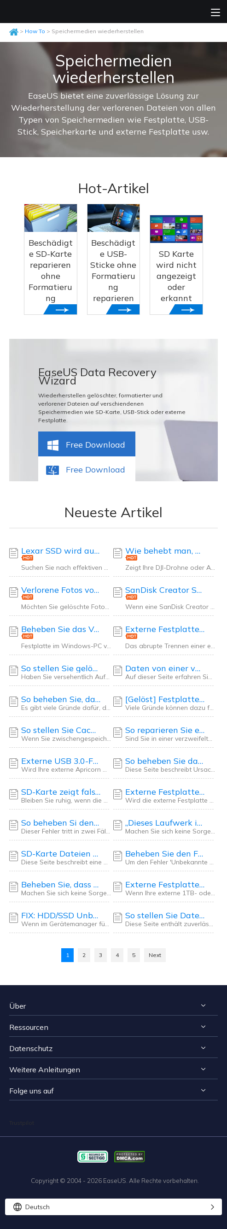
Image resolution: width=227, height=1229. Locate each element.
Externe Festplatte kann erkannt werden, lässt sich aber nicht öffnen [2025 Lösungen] (165, 792)
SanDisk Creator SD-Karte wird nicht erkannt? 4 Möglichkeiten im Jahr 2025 (165, 590)
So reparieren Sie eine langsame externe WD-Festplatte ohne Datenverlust (165, 730)
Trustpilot (21, 1122)
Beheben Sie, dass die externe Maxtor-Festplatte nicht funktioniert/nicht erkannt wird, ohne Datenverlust (61, 884)
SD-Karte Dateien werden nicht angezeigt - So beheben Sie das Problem (61, 854)
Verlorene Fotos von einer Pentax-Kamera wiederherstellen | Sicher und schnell (61, 590)
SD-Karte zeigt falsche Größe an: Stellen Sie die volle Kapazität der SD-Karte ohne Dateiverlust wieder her (61, 792)
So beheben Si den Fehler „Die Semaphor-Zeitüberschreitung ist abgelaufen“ (61, 823)
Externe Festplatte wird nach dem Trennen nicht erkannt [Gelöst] (165, 629)
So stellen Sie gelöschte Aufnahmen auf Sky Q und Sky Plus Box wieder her (61, 668)
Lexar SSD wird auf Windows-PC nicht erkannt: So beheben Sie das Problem (61, 551)
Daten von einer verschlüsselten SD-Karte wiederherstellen (165, 668)
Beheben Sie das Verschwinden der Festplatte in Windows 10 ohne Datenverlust (61, 629)
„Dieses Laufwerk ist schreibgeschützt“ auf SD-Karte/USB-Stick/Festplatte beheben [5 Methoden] (165, 823)
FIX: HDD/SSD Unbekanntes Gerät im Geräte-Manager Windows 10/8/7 (61, 915)
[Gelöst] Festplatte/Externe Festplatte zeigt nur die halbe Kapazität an (165, 699)
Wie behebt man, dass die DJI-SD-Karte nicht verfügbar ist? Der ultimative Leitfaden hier (165, 551)
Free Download (85, 446)
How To (35, 31)
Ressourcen (28, 1027)
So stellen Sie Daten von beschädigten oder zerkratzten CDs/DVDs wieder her (165, 915)
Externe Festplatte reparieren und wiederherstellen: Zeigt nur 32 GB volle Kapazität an (165, 884)
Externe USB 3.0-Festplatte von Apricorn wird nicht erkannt (61, 761)
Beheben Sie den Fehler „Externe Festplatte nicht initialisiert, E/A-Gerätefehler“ (165, 854)
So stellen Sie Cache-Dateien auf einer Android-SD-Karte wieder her (61, 730)
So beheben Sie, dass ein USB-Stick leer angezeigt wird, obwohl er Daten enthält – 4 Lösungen (61, 699)
